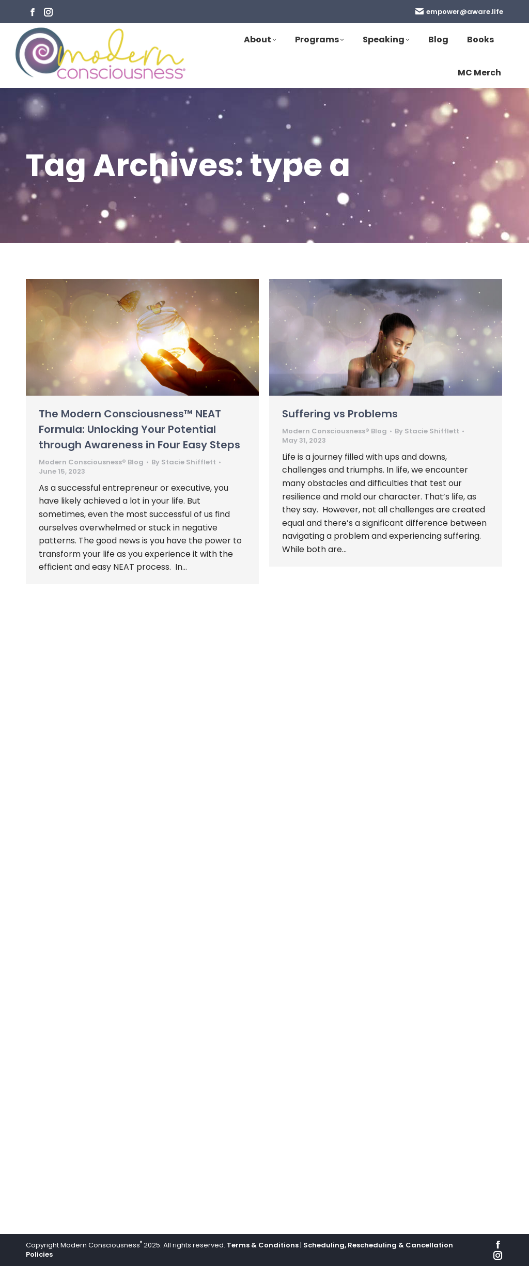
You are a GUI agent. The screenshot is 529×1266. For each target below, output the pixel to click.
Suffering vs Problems (340, 414)
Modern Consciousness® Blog (91, 462)
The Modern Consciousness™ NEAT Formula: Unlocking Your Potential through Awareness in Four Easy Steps (139, 429)
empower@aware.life (459, 12)
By (183, 462)
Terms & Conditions (263, 1245)
